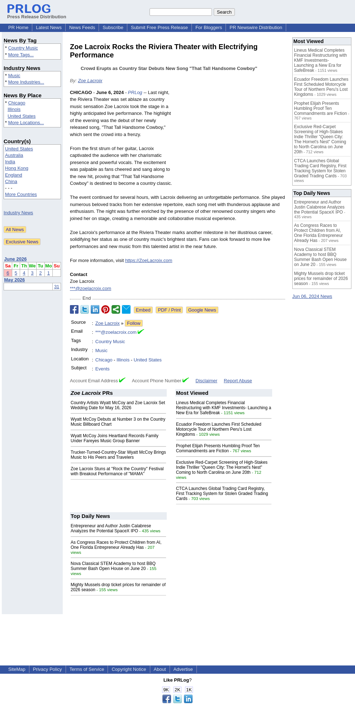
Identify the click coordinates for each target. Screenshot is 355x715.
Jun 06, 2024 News (312, 296)
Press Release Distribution (36, 14)
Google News (202, 310)
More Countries (21, 194)
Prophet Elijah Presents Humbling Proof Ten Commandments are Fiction (218, 448)
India (10, 161)
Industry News (18, 212)
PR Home (18, 27)
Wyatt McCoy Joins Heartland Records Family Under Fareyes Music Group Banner (114, 438)
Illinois (14, 109)
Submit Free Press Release (159, 27)
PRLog (135, 92)
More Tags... (21, 54)
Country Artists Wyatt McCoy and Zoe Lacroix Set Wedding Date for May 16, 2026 (118, 405)
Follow (134, 323)
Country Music (23, 48)
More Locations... (26, 122)
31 (56, 286)
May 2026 (14, 279)
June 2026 (15, 259)
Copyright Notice (129, 669)
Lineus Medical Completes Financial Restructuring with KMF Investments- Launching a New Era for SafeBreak (223, 407)
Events (102, 368)
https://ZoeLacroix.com (148, 260)
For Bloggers (208, 27)
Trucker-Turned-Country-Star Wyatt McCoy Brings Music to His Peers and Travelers (118, 455)
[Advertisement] (231, 142)
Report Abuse (238, 380)
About (160, 669)
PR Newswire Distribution (255, 27)
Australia (14, 155)
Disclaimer (206, 380)
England (13, 175)
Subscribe (113, 27)
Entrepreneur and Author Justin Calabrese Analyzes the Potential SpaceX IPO (111, 528)
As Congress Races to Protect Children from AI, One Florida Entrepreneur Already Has (116, 545)
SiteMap (16, 669)
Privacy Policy (47, 669)
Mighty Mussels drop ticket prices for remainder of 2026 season (321, 278)
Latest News (49, 27)
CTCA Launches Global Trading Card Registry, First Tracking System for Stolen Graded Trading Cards (222, 493)
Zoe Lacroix (90, 80)
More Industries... (26, 82)
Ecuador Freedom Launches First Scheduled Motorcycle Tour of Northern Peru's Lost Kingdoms (218, 429)
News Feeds (82, 27)
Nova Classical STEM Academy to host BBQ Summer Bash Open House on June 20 (113, 566)
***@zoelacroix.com (90, 288)
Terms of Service (87, 669)
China (11, 181)
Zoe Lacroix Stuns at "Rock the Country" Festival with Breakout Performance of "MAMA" (117, 471)
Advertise (183, 669)
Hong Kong (16, 168)
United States (22, 116)
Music (14, 75)
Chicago (16, 103)
